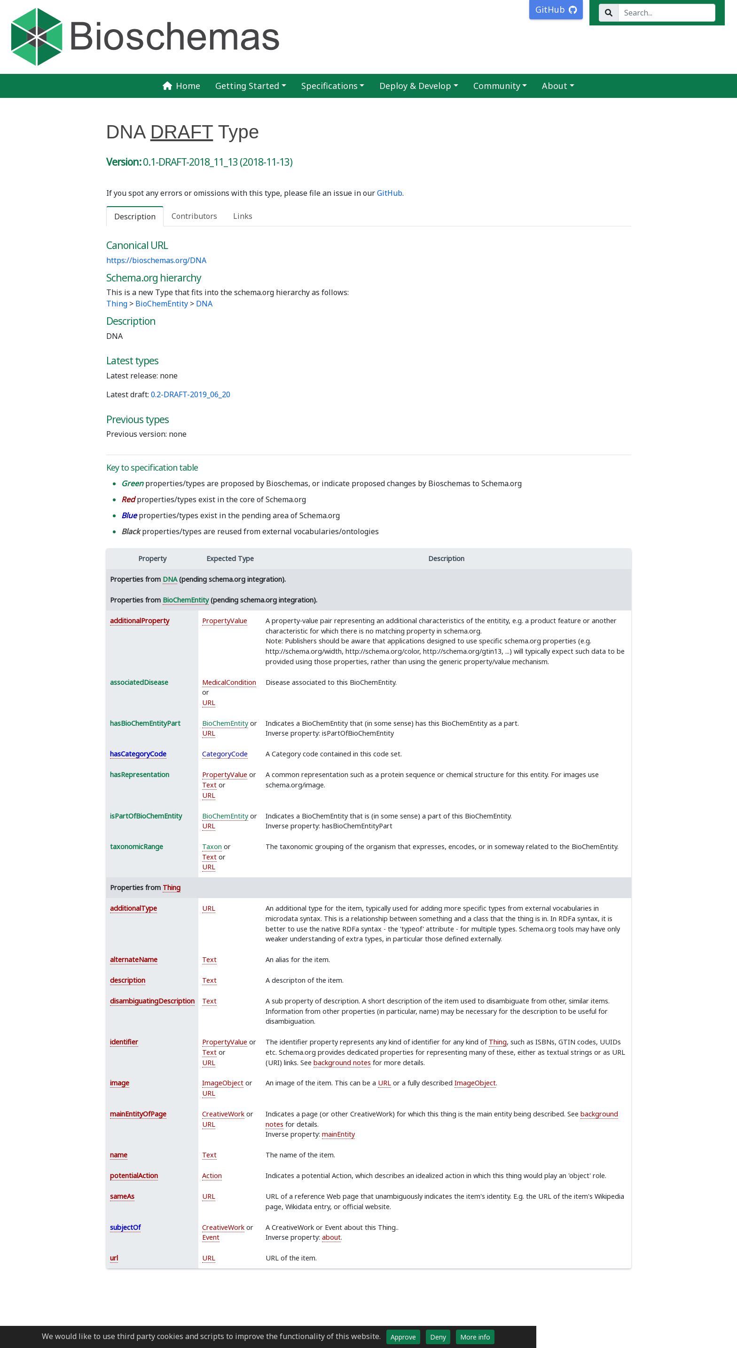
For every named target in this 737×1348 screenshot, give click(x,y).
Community (496, 85)
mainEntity (338, 1134)
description (127, 980)
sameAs (122, 1196)
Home (181, 85)
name (118, 1154)
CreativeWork (223, 1113)
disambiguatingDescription (152, 1000)
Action (212, 1175)
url (114, 1257)
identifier (124, 1041)
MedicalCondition (229, 682)
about (331, 1237)
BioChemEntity (161, 303)
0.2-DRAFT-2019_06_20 (190, 394)
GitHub (389, 193)
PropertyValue (224, 620)
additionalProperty (139, 620)
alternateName (133, 959)
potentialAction (134, 1175)
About (554, 85)
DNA (204, 303)
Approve (403, 1336)
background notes (342, 1062)
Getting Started (247, 85)
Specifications (329, 85)
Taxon (212, 846)
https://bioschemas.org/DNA (156, 260)
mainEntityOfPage (138, 1113)
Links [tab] (242, 216)
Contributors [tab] (194, 216)
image (119, 1082)
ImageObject (222, 1082)
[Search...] (666, 13)
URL (208, 702)
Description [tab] (135, 216)
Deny (438, 1336)
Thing (116, 303)
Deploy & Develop (415, 85)
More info (475, 1336)
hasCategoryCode (138, 753)
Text (209, 784)
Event (211, 1237)
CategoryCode (225, 753)
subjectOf (125, 1227)
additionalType (133, 908)
